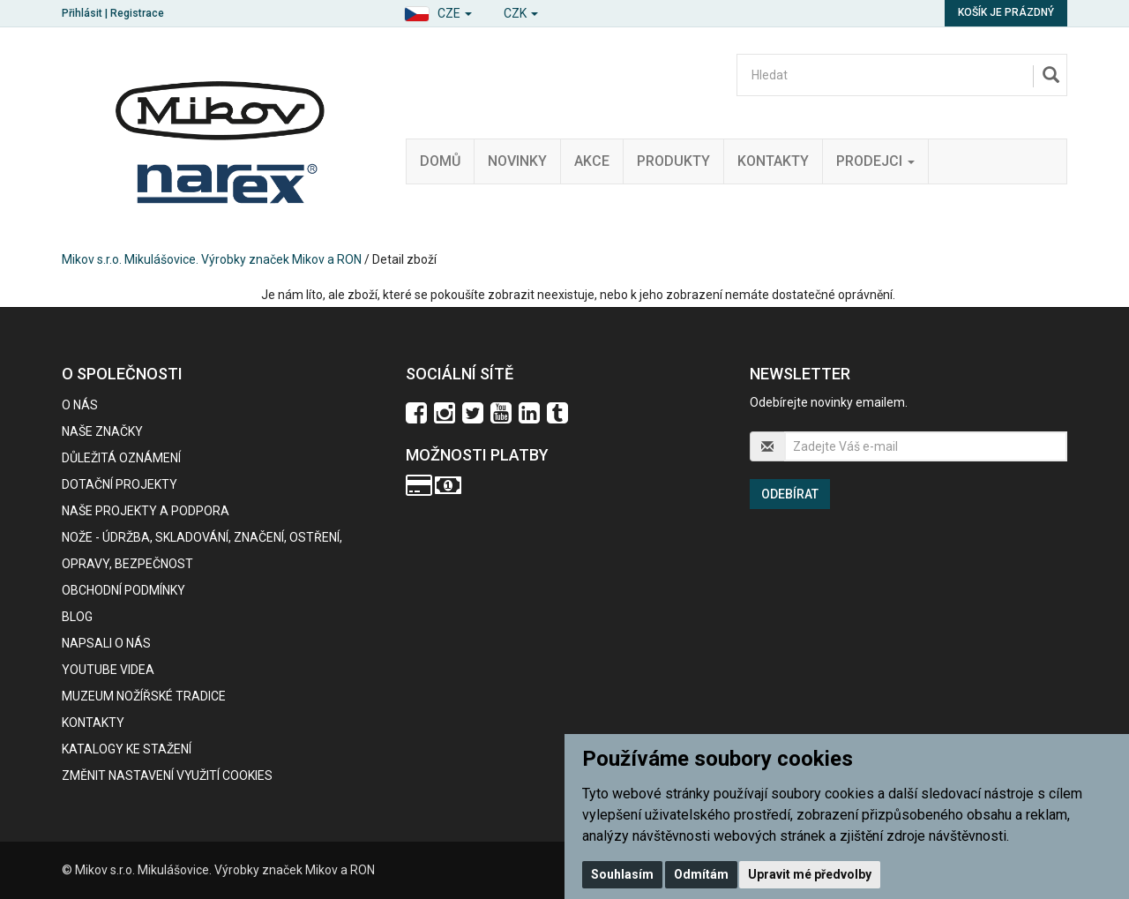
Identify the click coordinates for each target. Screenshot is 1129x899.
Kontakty (773, 161)
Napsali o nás (106, 643)
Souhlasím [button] (622, 874)
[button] (438, 11)
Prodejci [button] (875, 161)
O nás (80, 405)
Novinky (517, 161)
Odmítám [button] (701, 874)
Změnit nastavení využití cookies (167, 775)
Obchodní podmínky (123, 590)
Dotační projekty (119, 484)
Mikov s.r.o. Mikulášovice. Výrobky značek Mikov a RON (212, 259)
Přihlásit (82, 13)
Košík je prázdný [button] (1006, 12)
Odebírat (790, 494)
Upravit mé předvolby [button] (809, 874)
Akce (591, 161)
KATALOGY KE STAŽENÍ (126, 749)
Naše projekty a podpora (145, 511)
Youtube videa (108, 670)
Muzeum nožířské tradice (144, 696)
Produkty (673, 161)
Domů (440, 161)
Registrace (137, 13)
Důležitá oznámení (121, 458)
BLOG (77, 617)
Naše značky (102, 431)
